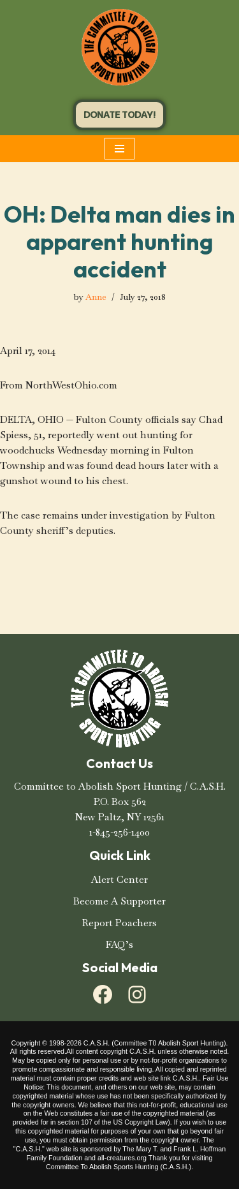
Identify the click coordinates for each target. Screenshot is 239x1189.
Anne (95, 297)
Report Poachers (119, 923)
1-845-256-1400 (119, 832)
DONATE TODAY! (119, 115)
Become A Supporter (119, 901)
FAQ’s (119, 944)
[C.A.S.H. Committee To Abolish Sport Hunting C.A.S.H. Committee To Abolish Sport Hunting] (120, 47)
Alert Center (119, 879)
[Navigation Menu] (119, 148)
